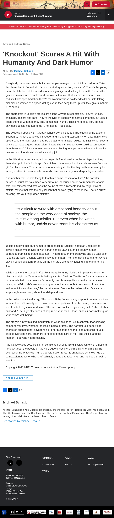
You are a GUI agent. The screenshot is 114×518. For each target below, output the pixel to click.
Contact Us (47, 458)
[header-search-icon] (87, 4)
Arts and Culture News (16, 44)
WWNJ (68, 464)
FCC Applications (96, 464)
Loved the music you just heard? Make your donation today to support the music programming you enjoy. (57, 26)
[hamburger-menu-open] (7, 4)
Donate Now (48, 464)
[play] (8, 14)
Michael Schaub (23, 71)
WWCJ (91, 458)
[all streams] (109, 15)
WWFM (9, 470)
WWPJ (68, 458)
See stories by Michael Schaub (21, 421)
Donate (102, 4)
